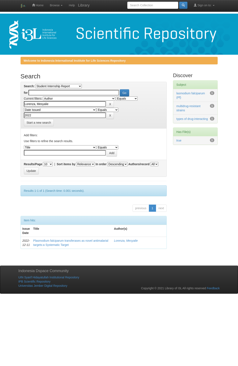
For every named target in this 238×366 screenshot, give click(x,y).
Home (38, 5)
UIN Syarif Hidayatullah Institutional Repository (48, 277)
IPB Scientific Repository (34, 281)
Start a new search (39, 122)
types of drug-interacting (192, 119)
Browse (56, 5)
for (26, 92)
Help (72, 5)
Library (84, 5)
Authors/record (139, 164)
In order (101, 164)
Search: (29, 86)
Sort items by (66, 164)
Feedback (213, 288)
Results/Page (33, 164)
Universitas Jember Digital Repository (42, 285)
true (178, 140)
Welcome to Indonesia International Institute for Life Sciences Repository (75, 60)
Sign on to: (204, 5)
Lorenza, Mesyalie (126, 240)
